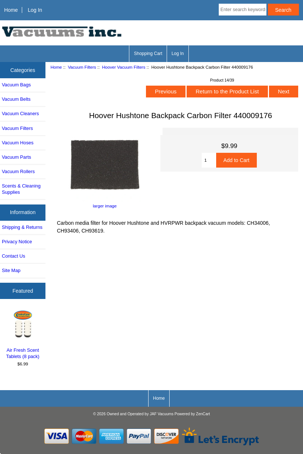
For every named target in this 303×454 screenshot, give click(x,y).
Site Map (11, 270)
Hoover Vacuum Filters (123, 67)
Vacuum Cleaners (20, 113)
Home (11, 10)
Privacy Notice (17, 241)
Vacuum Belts (16, 99)
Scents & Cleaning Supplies (21, 189)
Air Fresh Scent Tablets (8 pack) (22, 334)
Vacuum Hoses (18, 142)
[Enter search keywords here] (242, 10)
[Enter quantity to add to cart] (209, 160)
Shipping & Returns (22, 227)
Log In (35, 10)
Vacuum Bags (16, 84)
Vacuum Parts (16, 157)
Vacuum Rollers (18, 171)
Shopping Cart (148, 53)
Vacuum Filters (82, 67)
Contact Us (13, 256)
